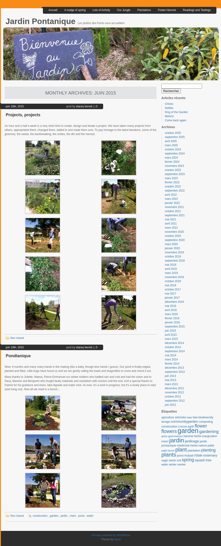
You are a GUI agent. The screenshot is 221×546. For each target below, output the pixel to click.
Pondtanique (18, 356)
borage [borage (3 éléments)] (165, 421)
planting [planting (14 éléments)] (208, 450)
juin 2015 (170, 330)
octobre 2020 (173, 236)
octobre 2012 (173, 396)
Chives (169, 103)
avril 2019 (171, 268)
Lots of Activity (101, 10)
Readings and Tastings (197, 10)
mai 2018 (170, 285)
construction (40, 515)
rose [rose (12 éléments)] (198, 455)
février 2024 (172, 161)
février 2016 (172, 318)
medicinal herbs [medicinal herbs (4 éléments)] (187, 445)
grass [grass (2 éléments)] (164, 436)
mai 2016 (170, 306)
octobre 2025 (173, 133)
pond (81, 515)
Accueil (53, 10)
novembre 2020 (174, 231)
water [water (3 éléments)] (164, 464)
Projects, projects (23, 115)
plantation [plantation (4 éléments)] (194, 450)
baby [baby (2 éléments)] (189, 417)
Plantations (144, 10)
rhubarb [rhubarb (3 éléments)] (189, 455)
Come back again (175, 120)
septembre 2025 (175, 137)
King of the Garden (176, 112)
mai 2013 (170, 380)
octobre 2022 (173, 186)
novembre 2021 (174, 207)
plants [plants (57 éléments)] (168, 454)
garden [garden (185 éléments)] (187, 430)
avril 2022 (171, 194)
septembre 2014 (175, 351)
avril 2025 (171, 141)
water (90, 515)
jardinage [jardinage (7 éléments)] (192, 441)
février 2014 (172, 363)
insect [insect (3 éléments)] (165, 441)
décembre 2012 (174, 388)
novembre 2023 (174, 166)
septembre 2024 (175, 153)
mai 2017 (170, 293)
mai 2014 (170, 355)
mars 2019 (171, 273)
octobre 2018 (173, 281)
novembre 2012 (174, 392)
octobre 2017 (173, 289)
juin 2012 (170, 404)
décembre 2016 (174, 301)
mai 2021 (170, 219)
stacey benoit (84, 106)
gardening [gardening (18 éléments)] (209, 431)
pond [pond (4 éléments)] (180, 455)
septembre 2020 (175, 240)
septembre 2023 (175, 174)
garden (54, 515)
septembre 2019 (175, 260)
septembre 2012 (175, 400)
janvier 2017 (172, 297)
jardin (64, 515)
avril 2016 (171, 310)
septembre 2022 (175, 190)
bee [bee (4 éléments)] (195, 417)
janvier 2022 (172, 203)
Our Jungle (123, 10)
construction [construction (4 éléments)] (169, 426)
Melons (169, 116)
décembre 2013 (174, 367)
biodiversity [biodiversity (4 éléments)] (206, 417)
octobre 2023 (173, 170)
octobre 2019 (173, 256)
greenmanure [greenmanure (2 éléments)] (175, 436)
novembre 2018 (174, 277)
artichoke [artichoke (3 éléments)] (180, 417)
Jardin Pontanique (42, 21)
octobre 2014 (173, 347)
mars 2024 (171, 157)
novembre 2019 (174, 252)
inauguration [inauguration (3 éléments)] (209, 436)
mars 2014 (171, 359)
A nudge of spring (75, 10)
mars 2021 (171, 227)
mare (73, 515)
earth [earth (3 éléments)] (191, 426)
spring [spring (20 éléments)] (188, 459)
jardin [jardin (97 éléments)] (176, 440)
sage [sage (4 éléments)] (164, 460)
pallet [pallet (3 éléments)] (211, 445)
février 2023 (172, 182)
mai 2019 (170, 264)
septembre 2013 (175, 371)
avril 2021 (171, 223)
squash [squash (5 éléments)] (200, 460)
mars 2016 (171, 314)
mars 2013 (171, 384)
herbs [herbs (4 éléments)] (197, 436)
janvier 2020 (172, 248)
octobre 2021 (173, 211)
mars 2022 (171, 198)
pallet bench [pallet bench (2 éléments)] (167, 450)
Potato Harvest (167, 10)
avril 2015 (171, 334)
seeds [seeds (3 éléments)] (172, 460)
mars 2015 (171, 339)
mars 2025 (171, 145)
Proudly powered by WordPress (111, 535)
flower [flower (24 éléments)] (201, 425)
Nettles (169, 108)
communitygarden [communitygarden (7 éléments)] (184, 421)
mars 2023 (171, 178)
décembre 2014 (174, 343)
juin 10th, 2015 (15, 106)
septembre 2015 (175, 326)
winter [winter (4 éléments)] (173, 464)
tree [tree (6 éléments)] (208, 460)
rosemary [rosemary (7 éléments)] (210, 455)
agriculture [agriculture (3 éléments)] (167, 417)
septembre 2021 (175, 215)
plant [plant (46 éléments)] (181, 450)
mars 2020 (171, 244)
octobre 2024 (173, 149)
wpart (117, 539)
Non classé (17, 338)
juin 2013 (170, 376)
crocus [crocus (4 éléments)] (182, 426)
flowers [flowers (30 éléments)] (169, 431)
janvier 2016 (172, 322)
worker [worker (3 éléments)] (181, 464)
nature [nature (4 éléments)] (203, 445)
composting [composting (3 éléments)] (206, 421)
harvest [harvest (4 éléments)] (188, 436)
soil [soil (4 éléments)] (179, 460)
